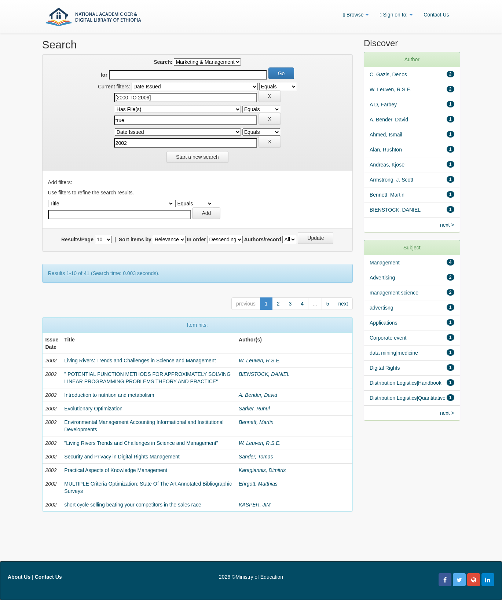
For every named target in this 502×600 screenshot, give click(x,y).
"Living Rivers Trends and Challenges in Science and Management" (141, 443)
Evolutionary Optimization (93, 408)
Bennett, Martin (256, 422)
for (103, 75)
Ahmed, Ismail (386, 135)
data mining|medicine (394, 353)
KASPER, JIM (255, 505)
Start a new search (197, 157)
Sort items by (135, 239)
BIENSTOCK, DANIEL (264, 374)
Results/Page (77, 239)
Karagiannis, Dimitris (262, 470)
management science (394, 293)
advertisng (381, 308)
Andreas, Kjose (387, 165)
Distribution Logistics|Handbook (405, 383)
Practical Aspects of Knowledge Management (115, 470)
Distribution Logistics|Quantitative (408, 398)
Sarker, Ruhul (254, 408)
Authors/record (262, 239)
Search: (163, 62)
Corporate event (388, 338)
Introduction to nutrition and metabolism (109, 395)
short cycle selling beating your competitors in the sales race (132, 505)
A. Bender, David (258, 395)
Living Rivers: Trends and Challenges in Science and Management (140, 360)
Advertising (382, 278)
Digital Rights (385, 368)
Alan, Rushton (386, 150)
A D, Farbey (383, 104)
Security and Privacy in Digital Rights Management (121, 457)
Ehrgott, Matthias (258, 484)
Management (385, 263)
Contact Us (436, 15)
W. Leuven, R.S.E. (260, 360)
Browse (356, 15)
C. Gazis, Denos (388, 74)
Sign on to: (396, 15)
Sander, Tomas (256, 457)
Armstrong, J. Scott (391, 180)
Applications (383, 323)
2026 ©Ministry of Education (251, 577)
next (343, 304)
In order (196, 239)
